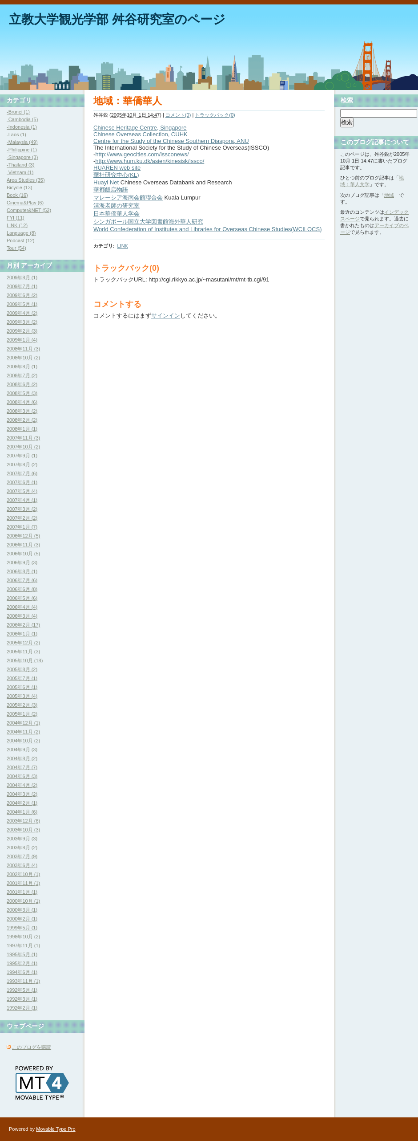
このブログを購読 (31, 1047)
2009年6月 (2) (22, 295)
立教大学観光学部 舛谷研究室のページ (117, 19)
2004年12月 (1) (23, 722)
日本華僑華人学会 (116, 213)
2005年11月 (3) (23, 651)
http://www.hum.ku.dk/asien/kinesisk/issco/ (149, 161)
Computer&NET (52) (29, 210)
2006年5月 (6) (22, 598)
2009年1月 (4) (22, 339)
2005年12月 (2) (23, 642)
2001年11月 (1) (23, 883)
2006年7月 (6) (22, 580)
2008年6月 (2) (22, 384)
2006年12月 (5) (23, 535)
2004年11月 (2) (23, 731)
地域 (389, 195)
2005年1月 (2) (22, 714)
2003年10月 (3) (23, 829)
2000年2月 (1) (22, 918)
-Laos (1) (16, 134)
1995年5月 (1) (22, 954)
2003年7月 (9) (22, 856)
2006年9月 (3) (22, 562)
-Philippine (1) (22, 149)
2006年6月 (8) (22, 589)
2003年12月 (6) (23, 820)
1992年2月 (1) (22, 1008)
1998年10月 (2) (23, 936)
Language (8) (21, 233)
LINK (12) (17, 225)
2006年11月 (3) (23, 544)
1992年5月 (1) (22, 990)
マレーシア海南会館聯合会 (128, 197)
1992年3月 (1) (22, 999)
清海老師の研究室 (116, 205)
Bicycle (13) (19, 187)
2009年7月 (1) (22, 286)
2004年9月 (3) (22, 749)
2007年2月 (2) (22, 518)
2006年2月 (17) (23, 625)
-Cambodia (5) (22, 119)
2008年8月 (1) (22, 366)
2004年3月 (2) (22, 794)
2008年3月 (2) (22, 411)
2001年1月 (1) (22, 892)
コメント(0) (178, 115)
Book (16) (17, 195)
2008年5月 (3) (22, 393)
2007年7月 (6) (22, 473)
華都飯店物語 (110, 189)
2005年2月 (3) (22, 705)
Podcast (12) (20, 240)
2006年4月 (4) (22, 607)
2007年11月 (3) (23, 437)
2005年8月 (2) (22, 669)
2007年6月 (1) (22, 482)
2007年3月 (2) (22, 509)
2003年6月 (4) (22, 865)
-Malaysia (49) (22, 142)
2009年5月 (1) (22, 304)
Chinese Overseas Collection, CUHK (140, 134)
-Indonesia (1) (22, 127)
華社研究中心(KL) (116, 174)
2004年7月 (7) (22, 767)
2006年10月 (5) (23, 553)
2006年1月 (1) (22, 633)
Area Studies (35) (26, 180)
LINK (122, 246)
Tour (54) (16, 248)
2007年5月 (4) (22, 491)
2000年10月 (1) (23, 901)
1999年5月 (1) (22, 927)
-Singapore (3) (22, 157)
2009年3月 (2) (22, 322)
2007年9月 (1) (22, 455)
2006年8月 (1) (22, 571)
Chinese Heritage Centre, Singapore (140, 127)
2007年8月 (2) (22, 464)
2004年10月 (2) (23, 740)
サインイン (165, 315)
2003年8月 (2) (22, 847)
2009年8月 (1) (22, 277)
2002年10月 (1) (23, 874)
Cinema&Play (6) (25, 202)
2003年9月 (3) (22, 838)
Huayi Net (106, 182)
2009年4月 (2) (22, 313)
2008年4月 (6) (22, 402)
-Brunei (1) (18, 111)
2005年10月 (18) (25, 660)
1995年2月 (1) (22, 963)
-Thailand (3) (20, 164)
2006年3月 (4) (22, 616)
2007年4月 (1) (22, 500)
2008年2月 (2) (22, 420)
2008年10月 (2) (23, 357)
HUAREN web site (117, 167)
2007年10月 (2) (23, 446)
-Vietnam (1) (20, 172)
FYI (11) (15, 217)
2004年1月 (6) (22, 812)
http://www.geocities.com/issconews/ (142, 154)
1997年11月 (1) (23, 945)
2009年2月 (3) (22, 331)
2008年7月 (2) (22, 375)
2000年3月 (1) (22, 910)
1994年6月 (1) (22, 972)
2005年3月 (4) (22, 696)
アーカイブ (36, 265)
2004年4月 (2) (22, 785)
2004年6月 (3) (22, 776)
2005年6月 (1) (22, 687)
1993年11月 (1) (23, 981)
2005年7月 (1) (22, 678)
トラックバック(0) (215, 115)
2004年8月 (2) (22, 758)
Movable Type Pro (55, 1129)
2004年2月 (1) (22, 803)
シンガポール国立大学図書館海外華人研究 (148, 221)
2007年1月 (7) (22, 527)
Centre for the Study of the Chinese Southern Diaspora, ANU (171, 141)
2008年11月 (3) (23, 348)
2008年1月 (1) (22, 429)
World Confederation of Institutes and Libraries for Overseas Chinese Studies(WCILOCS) (207, 229)
